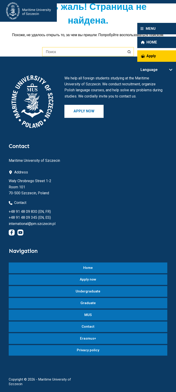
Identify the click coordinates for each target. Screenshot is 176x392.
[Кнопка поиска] (129, 51)
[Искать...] (83, 51)
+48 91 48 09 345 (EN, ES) (30, 217)
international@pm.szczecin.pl (32, 224)
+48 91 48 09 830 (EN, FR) (30, 211)
